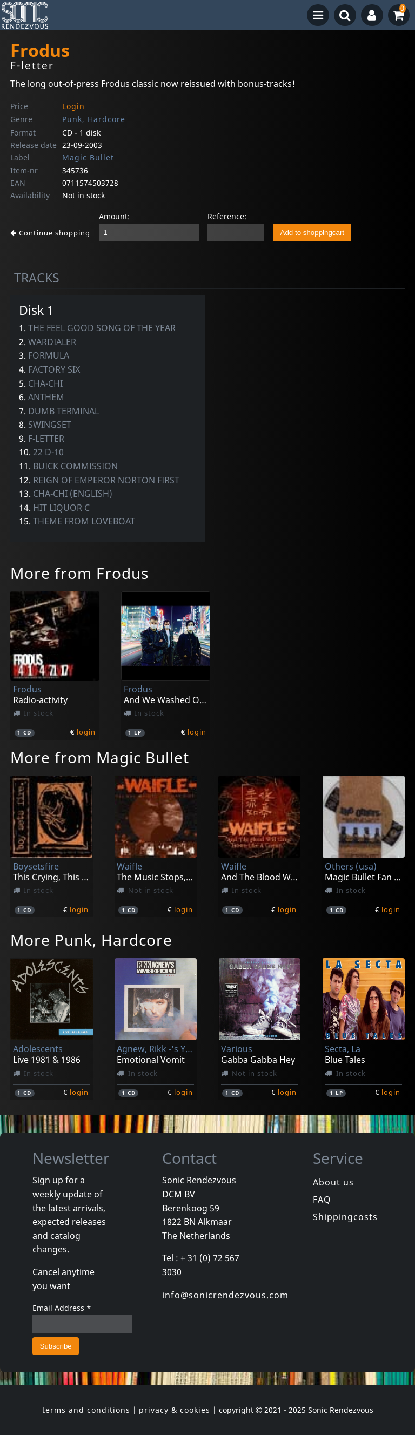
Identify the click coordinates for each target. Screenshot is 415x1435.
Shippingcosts (345, 1217)
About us (333, 1182)
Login (73, 106)
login (86, 732)
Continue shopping (50, 233)
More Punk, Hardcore (91, 939)
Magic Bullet (88, 157)
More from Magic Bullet (99, 757)
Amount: (114, 216)
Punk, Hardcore (93, 119)
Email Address (61, 1308)
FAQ (322, 1199)
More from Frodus (79, 573)
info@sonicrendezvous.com (225, 1295)
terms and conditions (86, 1410)
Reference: (227, 216)
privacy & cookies (174, 1410)
